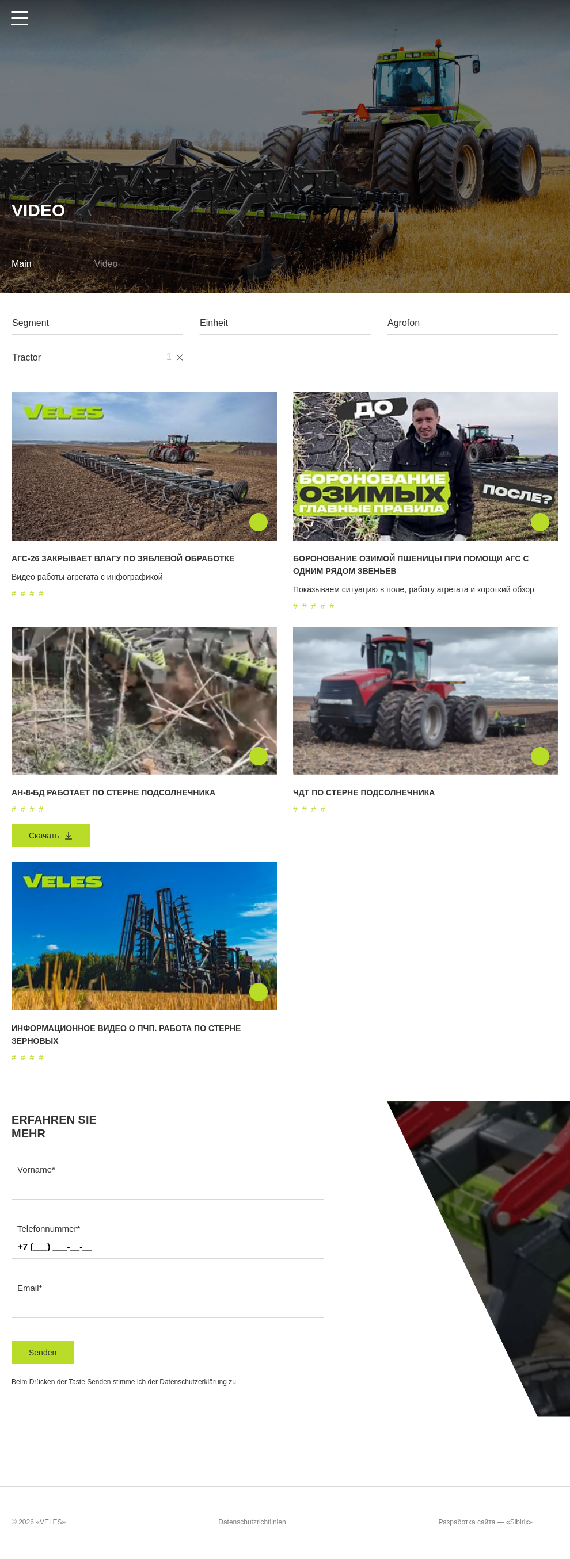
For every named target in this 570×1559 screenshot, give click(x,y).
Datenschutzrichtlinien (252, 1522)
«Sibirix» (531, 1522)
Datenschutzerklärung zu (197, 1382)
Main (22, 264)
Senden (42, 1352)
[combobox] (97, 325)
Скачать (51, 835)
